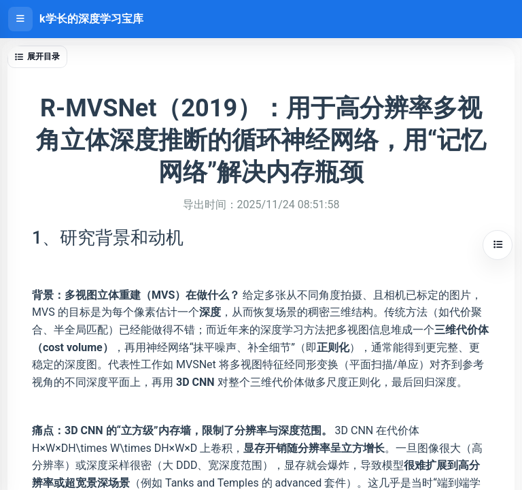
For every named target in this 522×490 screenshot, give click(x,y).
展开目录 (37, 56)
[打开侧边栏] (20, 19)
